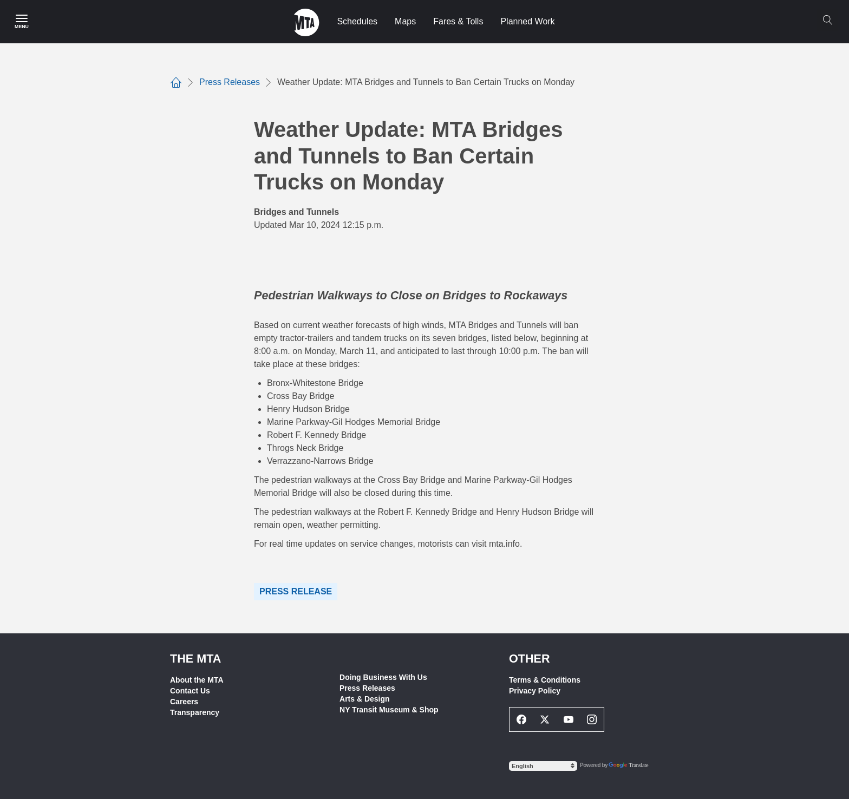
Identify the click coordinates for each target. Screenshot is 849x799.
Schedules (357, 21)
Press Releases (367, 688)
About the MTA (197, 680)
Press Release (295, 591)
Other (529, 658)
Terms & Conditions (544, 680)
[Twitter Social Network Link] (545, 719)
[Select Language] (543, 766)
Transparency (194, 712)
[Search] (827, 20)
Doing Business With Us (383, 677)
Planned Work (527, 21)
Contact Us (190, 690)
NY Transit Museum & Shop (389, 709)
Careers (184, 701)
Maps (405, 21)
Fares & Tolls (458, 21)
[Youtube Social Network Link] (568, 719)
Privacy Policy (534, 690)
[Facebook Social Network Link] (521, 719)
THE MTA (195, 658)
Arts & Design (364, 699)
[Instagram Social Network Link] (592, 719)
